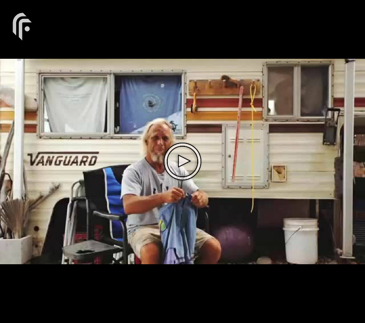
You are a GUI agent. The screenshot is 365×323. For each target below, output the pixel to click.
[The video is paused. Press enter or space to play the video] (182, 161)
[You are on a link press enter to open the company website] (22, 26)
